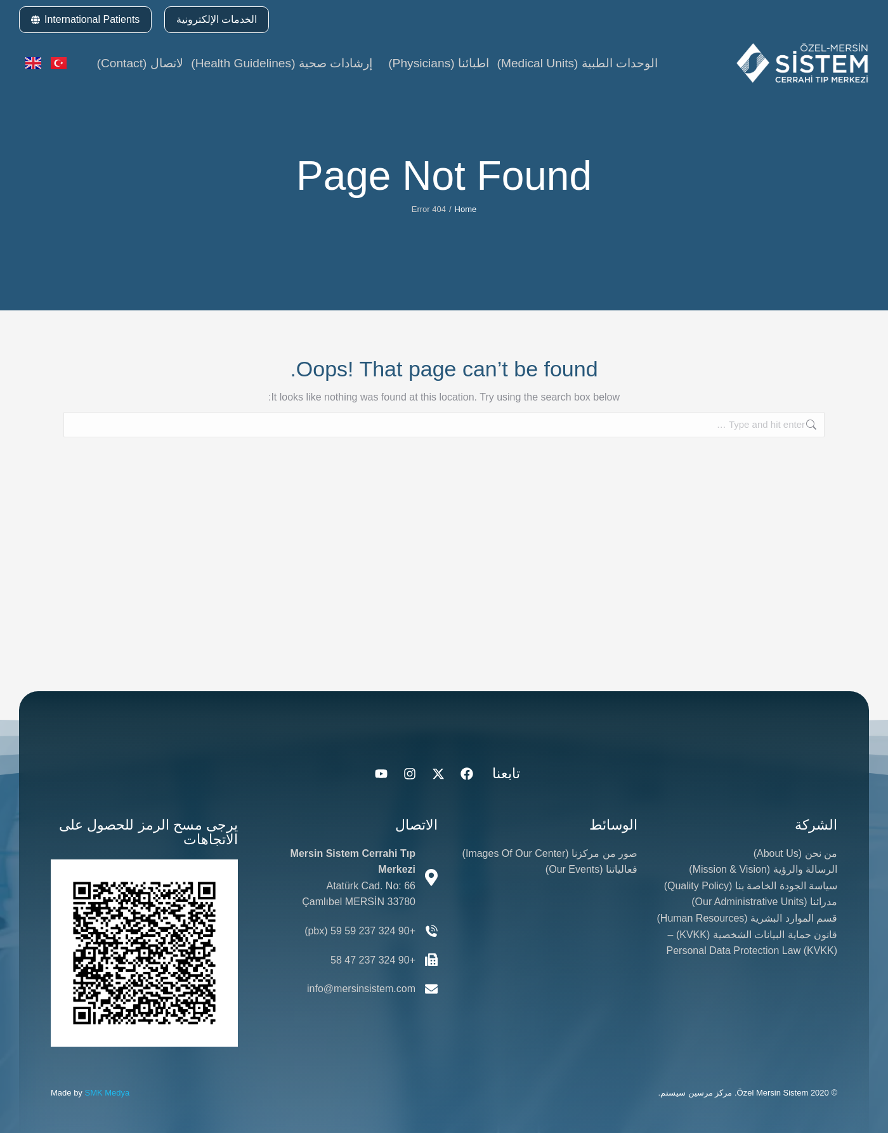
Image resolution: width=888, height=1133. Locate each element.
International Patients (85, 19)
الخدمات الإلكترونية (216, 19)
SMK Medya (106, 1092)
